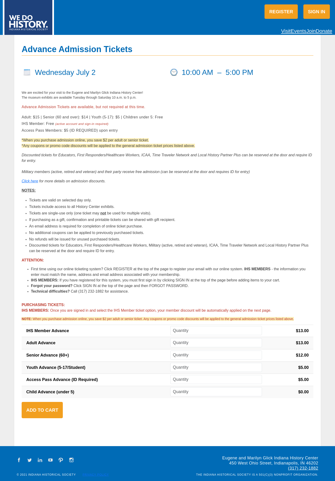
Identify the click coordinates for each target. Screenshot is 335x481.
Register (281, 11)
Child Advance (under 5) (50, 392)
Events (298, 31)
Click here (30, 181)
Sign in (316, 11)
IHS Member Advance (47, 330)
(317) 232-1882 (303, 468)
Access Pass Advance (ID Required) (62, 379)
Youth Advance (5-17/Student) (55, 367)
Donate (324, 31)
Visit (286, 31)
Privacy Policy (96, 474)
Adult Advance (40, 343)
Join (311, 31)
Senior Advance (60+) (47, 355)
